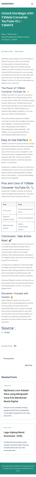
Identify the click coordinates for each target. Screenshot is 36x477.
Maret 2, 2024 (7, 51)
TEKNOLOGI (7, 386)
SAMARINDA (7, 3)
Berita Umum (19, 51)
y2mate (7, 332)
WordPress (25, 468)
